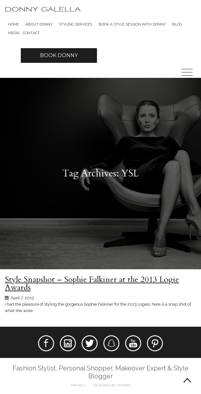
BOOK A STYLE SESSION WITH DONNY (132, 24)
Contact (31, 33)
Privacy (78, 385)
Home (13, 24)
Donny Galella (43, 9)
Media (14, 33)
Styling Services (75, 24)
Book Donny (59, 55)
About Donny (38, 24)
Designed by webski (111, 385)
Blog (177, 24)
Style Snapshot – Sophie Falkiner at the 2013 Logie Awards (92, 283)
